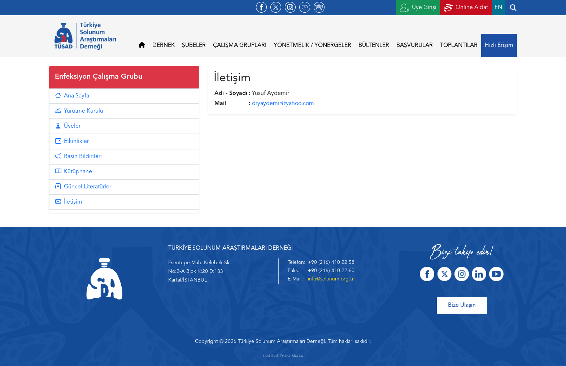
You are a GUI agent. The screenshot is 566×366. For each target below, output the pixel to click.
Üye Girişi (418, 8)
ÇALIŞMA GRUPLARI (239, 45)
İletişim (68, 202)
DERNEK (163, 45)
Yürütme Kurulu (79, 111)
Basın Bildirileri (78, 156)
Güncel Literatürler (83, 187)
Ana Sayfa (72, 96)
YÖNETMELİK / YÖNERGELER (312, 45)
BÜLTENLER (373, 45)
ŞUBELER (194, 45)
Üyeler (67, 126)
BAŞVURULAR (414, 45)
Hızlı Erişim (499, 45)
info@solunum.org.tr (331, 279)
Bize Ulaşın (462, 305)
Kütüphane (73, 171)
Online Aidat (466, 8)
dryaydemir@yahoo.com (283, 103)
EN (498, 7)
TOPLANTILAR (459, 45)
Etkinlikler (72, 141)
